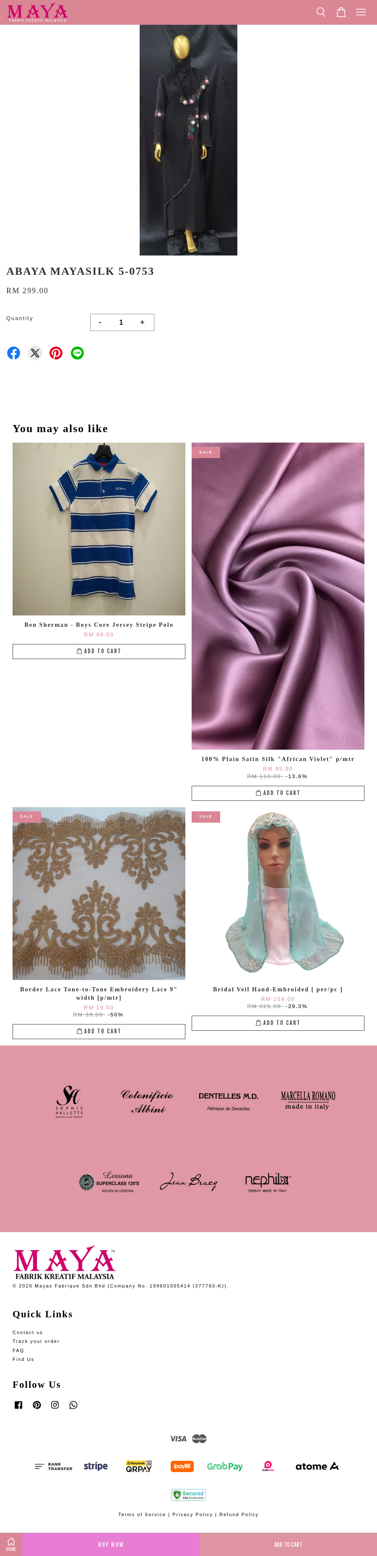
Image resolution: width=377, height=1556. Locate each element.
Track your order (36, 1341)
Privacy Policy (192, 1514)
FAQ (18, 1350)
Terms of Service (142, 1514)
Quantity (19, 318)
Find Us (23, 1359)
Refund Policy (239, 1514)
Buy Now (111, 1544)
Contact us (28, 1332)
